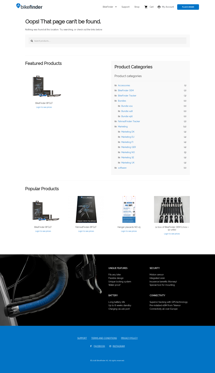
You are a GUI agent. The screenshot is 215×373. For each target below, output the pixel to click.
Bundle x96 (127, 116)
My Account (165, 7)
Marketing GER (128, 147)
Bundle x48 (127, 111)
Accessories (124, 85)
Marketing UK (127, 162)
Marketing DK (127, 132)
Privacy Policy (129, 338)
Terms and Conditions (104, 338)
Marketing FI (127, 142)
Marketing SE (127, 157)
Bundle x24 (127, 106)
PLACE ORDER (188, 7)
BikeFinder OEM (126, 90)
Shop (137, 7)
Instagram (119, 346)
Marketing (123, 126)
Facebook (99, 346)
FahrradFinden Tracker (129, 121)
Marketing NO (128, 152)
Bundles (122, 101)
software (122, 168)
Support (125, 7)
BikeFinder (108, 7)
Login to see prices (44, 107)
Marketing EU (127, 137)
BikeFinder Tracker (127, 95)
